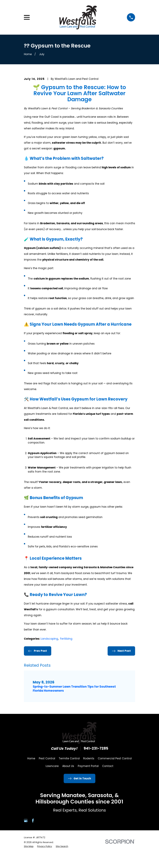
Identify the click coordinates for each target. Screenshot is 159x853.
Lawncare (52, 766)
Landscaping (49, 639)
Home (31, 758)
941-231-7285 (96, 748)
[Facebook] (33, 820)
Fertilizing (66, 639)
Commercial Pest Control (115, 758)
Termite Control (69, 758)
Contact (107, 766)
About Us (68, 766)
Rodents (88, 758)
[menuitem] (29, 846)
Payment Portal (88, 766)
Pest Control (47, 758)
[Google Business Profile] (26, 820)
